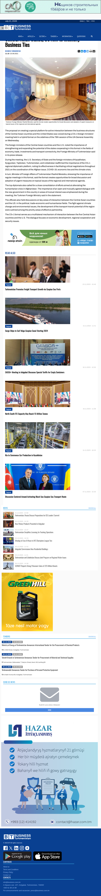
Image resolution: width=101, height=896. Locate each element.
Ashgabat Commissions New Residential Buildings (31, 549)
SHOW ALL (92, 508)
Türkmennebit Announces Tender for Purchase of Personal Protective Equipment (30, 669)
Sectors (42, 36)
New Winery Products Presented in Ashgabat (29, 523)
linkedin (16, 848)
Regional (8, 285)
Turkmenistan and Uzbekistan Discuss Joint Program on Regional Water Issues (40, 557)
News (5, 507)
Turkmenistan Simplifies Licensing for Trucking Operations (34, 532)
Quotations (81, 36)
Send (49, 710)
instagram (21, 848)
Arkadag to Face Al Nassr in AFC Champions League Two (33, 540)
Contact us (7, 875)
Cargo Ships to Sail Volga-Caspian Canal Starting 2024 (26, 330)
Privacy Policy (8, 872)
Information (67, 36)
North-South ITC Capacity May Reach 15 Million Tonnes (26, 413)
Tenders (6, 636)
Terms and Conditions (10, 869)
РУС (93, 21)
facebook (5, 848)
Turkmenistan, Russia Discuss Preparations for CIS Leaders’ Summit (37, 515)
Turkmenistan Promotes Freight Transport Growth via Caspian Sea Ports (32, 289)
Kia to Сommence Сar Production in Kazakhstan (23, 455)
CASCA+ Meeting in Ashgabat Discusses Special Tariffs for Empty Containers (34, 372)
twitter (11, 848)
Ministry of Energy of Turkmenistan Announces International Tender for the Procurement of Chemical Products (40, 645)
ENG (82, 21)
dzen (26, 848)
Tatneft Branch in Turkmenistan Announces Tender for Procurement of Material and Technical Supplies (38, 657)
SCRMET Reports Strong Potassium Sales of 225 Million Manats (36, 566)
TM (87, 21)
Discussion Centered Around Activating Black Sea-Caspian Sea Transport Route (35, 496)
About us (6, 867)
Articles (31, 36)
